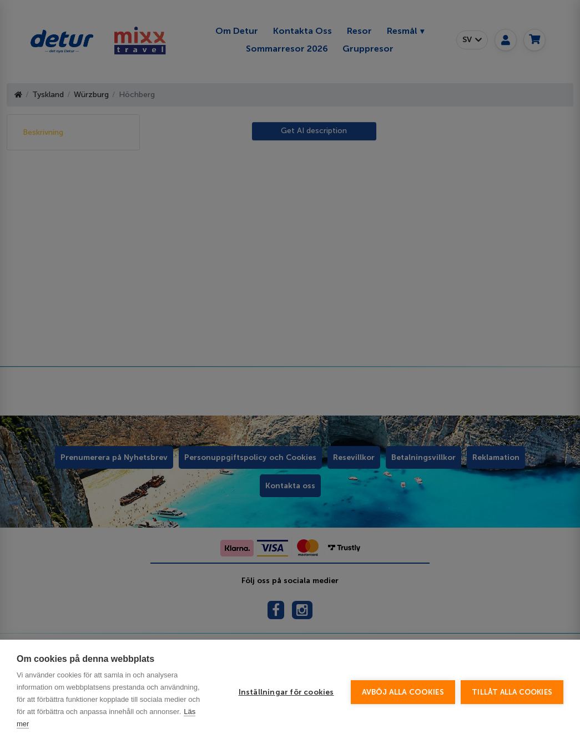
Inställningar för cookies (286, 692)
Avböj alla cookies (403, 692)
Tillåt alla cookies (512, 692)
